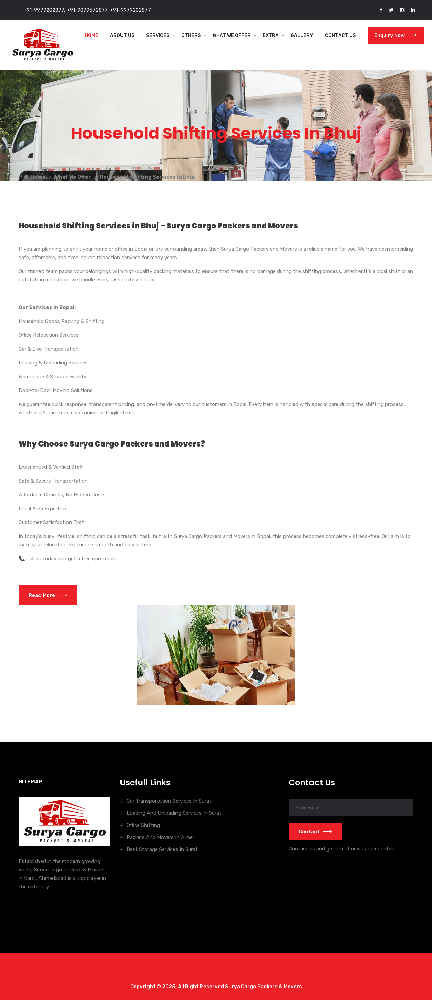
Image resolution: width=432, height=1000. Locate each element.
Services (157, 35)
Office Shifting (143, 825)
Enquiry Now (395, 35)
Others (191, 35)
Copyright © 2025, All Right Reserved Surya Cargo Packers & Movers (216, 986)
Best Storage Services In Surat (162, 849)
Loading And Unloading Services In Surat (174, 813)
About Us (122, 35)
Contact (315, 832)
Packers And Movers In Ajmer (160, 837)
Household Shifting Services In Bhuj (147, 177)
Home (91, 35)
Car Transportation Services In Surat (169, 801)
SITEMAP (30, 782)
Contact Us (340, 35)
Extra (271, 35)
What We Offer (232, 35)
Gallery (302, 35)
